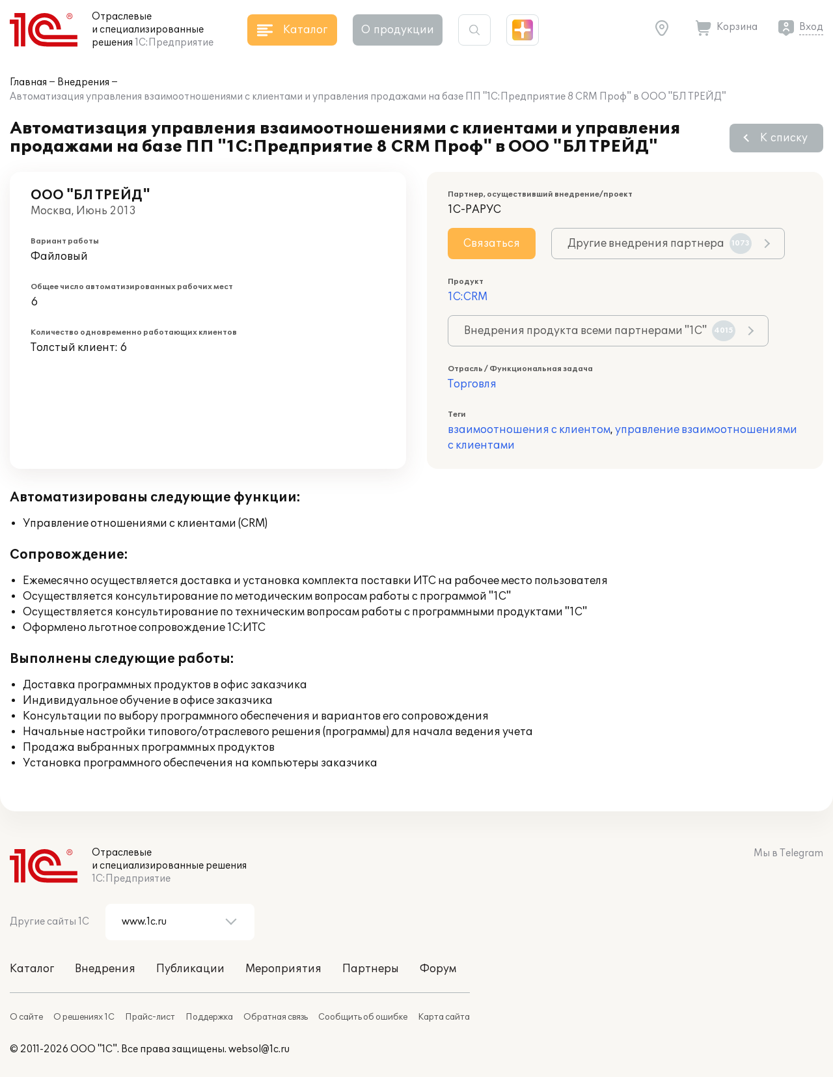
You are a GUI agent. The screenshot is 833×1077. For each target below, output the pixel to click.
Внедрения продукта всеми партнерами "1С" (599, 330)
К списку (784, 138)
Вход (811, 27)
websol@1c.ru (259, 1049)
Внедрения (83, 82)
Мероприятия (283, 968)
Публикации (190, 968)
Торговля (472, 384)
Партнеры (370, 968)
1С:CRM (467, 296)
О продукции (397, 29)
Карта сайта (444, 1017)
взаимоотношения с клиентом (529, 429)
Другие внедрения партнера (659, 243)
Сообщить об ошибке (362, 1017)
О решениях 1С (84, 1017)
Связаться (491, 243)
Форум (438, 968)
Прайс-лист (150, 1017)
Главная (28, 82)
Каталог (32, 968)
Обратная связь (275, 1017)
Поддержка (209, 1017)
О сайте (26, 1017)
